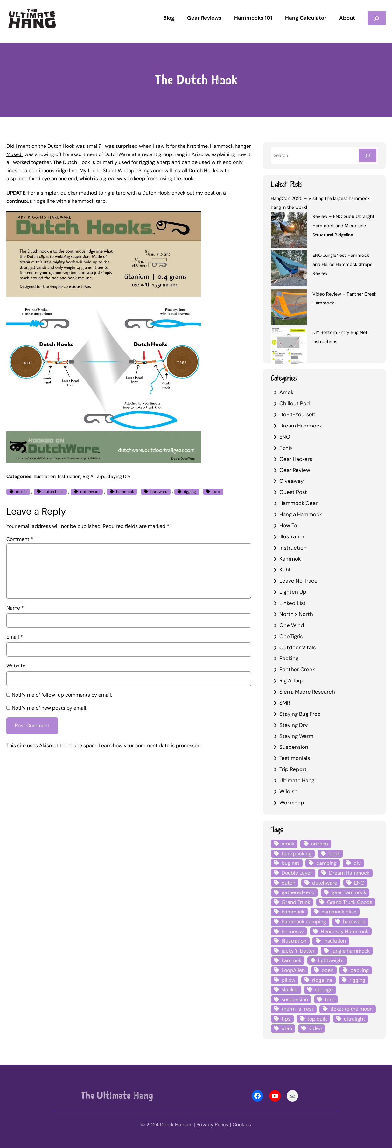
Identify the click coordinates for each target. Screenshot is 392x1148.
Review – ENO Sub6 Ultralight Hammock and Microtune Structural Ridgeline (343, 226)
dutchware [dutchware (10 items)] (324, 882)
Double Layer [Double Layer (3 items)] (297, 873)
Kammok (290, 558)
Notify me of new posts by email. (49, 708)
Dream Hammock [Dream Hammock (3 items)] (349, 873)
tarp (216, 491)
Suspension (293, 746)
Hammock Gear (298, 503)
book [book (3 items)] (334, 853)
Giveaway (291, 480)
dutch (21, 491)
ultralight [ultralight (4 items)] (354, 1018)
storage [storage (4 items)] (324, 989)
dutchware (90, 491)
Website (15, 665)
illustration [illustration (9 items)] (294, 941)
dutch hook (53, 491)
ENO (284, 436)
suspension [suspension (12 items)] (295, 999)
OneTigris (291, 636)
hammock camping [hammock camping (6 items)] (304, 921)
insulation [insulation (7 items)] (334, 941)
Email (14, 636)
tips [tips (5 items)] (286, 1018)
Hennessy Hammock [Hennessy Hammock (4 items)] (344, 931)
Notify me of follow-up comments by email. (62, 695)
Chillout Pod (294, 403)
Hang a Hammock (300, 514)
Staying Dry (118, 476)
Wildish (288, 791)
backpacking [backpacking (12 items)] (297, 853)
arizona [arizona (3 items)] (319, 843)
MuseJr (14, 154)
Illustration (45, 476)
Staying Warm (296, 736)
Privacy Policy (212, 1124)
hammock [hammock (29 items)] (293, 911)
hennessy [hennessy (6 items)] (293, 931)
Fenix (285, 447)
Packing (288, 658)
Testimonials (294, 758)
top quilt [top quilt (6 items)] (317, 1018)
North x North (296, 614)
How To (288, 525)
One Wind (291, 625)
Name (15, 608)
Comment (19, 539)
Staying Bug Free (300, 713)
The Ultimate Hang (117, 1095)
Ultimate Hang (296, 780)
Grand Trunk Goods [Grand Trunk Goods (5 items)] (349, 902)
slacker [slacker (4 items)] (290, 989)
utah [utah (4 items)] (287, 1028)
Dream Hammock (300, 425)
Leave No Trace (298, 580)
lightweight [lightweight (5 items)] (331, 960)
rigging (190, 491)
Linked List (292, 602)
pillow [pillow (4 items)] (288, 980)
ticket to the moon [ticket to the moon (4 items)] (351, 1009)
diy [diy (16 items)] (357, 863)
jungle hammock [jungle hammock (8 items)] (351, 950)
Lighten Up (292, 591)
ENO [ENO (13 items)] (359, 882)
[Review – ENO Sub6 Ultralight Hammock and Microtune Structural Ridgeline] (289, 231)
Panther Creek (297, 669)
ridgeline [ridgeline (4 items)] (322, 980)
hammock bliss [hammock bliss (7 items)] (338, 911)
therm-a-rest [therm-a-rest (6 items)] (297, 1009)
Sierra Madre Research (307, 691)
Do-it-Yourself (297, 414)
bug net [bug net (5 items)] (290, 863)
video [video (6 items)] (315, 1028)
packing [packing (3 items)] (359, 970)
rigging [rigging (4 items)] (357, 980)
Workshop (291, 802)
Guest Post (293, 492)
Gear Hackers (295, 458)
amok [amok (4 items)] (288, 843)
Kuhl (284, 569)
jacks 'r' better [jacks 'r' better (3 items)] (298, 950)
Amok (286, 392)
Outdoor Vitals (297, 647)
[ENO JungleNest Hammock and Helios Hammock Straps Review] (289, 269)
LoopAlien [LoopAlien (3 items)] (293, 970)
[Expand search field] (377, 18)
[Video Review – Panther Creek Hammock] (289, 308)
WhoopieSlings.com (140, 170)
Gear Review (294, 470)
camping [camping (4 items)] (326, 863)
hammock (125, 491)
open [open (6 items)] (327, 970)
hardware (158, 491)
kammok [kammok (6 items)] (291, 960)
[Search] (367, 155)
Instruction (69, 476)
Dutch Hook (60, 146)
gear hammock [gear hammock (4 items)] (349, 892)
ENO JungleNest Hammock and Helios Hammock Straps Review (342, 264)
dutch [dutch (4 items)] (288, 882)
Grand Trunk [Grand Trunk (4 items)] (296, 902)
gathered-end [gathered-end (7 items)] (298, 892)
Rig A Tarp (93, 476)
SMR (284, 702)
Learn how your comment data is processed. (150, 745)
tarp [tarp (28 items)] (330, 999)
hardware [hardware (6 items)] (354, 921)
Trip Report (293, 769)
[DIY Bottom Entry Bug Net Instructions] (289, 347)
